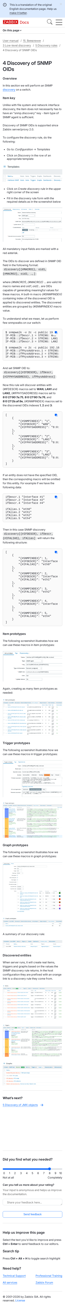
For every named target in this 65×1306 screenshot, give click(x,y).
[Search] (49, 22)
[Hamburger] (59, 22)
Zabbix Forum (44, 1282)
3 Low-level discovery (17, 45)
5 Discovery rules (46, 45)
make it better (18, 13)
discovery (9, 89)
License (20, 1300)
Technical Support (14, 1275)
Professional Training (49, 1275)
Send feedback (32, 1214)
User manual (11, 40)
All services (10, 1282)
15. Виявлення (32, 40)
